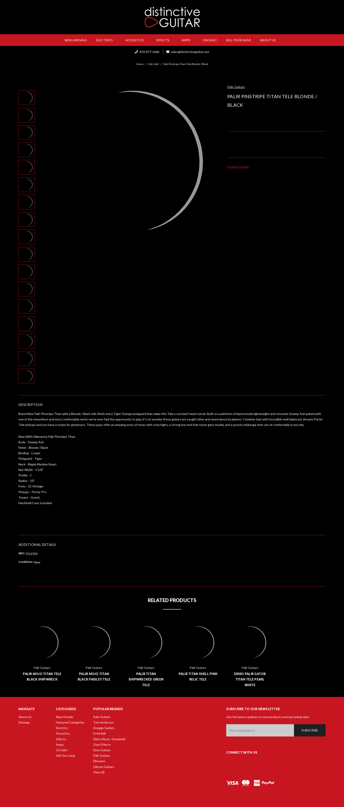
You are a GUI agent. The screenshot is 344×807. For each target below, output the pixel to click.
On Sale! (210, 40)
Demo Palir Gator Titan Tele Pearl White (250, 679)
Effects (164, 40)
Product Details (239, 166)
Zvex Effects (102, 744)
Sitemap (24, 722)
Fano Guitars (102, 750)
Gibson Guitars (103, 767)
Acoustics (136, 40)
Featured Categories (70, 722)
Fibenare (99, 761)
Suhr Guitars (102, 717)
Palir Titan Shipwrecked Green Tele (146, 679)
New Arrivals (76, 40)
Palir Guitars (101, 755)
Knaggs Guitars (104, 728)
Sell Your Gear (238, 40)
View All (98, 772)
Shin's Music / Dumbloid (109, 739)
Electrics (106, 40)
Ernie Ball (99, 733)
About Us (269, 40)
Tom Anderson (103, 722)
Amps (188, 40)
